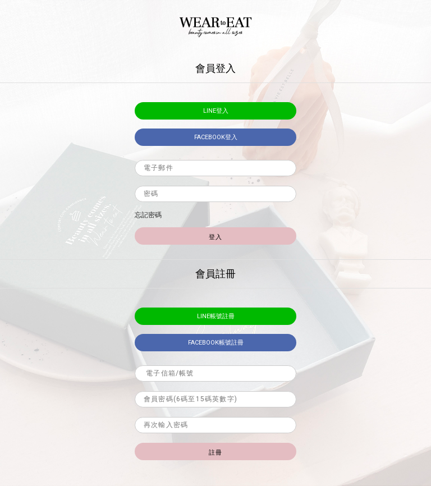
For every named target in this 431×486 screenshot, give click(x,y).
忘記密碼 (148, 215)
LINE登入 (215, 110)
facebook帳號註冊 (216, 342)
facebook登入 (215, 137)
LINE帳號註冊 (216, 316)
